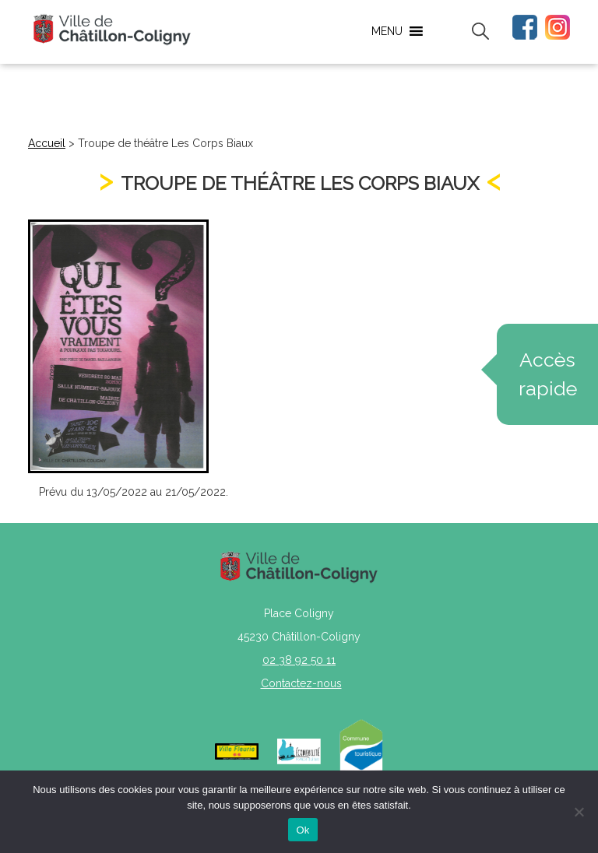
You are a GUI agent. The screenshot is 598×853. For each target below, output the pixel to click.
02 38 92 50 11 (299, 660)
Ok (302, 830)
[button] (387, 31)
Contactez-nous (301, 683)
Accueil (46, 143)
